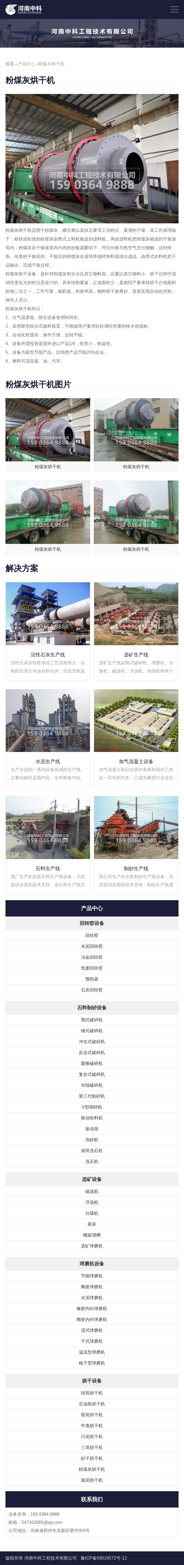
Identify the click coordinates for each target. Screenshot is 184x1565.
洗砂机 (91, 1139)
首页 (9, 64)
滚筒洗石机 (92, 1150)
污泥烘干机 (92, 1436)
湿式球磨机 (92, 1330)
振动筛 (91, 1128)
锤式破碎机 (92, 1030)
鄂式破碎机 (92, 1020)
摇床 (91, 1224)
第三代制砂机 (92, 1096)
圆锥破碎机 (92, 1063)
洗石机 (91, 1161)
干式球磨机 (92, 1341)
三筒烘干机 (92, 1447)
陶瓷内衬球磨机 (92, 1319)
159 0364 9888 (45, 1514)
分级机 (91, 1213)
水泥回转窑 (92, 946)
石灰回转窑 (92, 990)
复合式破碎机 (92, 1074)
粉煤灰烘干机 (92, 1469)
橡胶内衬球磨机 (92, 1308)
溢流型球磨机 (92, 1352)
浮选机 (91, 1202)
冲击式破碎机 (92, 1041)
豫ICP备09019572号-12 (104, 1558)
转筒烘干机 (92, 1393)
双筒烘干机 (92, 1414)
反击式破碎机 (92, 1052)
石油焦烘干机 (92, 1404)
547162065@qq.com (42, 1522)
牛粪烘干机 (92, 1425)
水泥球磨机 (92, 1297)
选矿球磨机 (92, 1246)
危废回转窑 (92, 968)
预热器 (91, 979)
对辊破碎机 (92, 1085)
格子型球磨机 (92, 1363)
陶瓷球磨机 (92, 1286)
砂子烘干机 (92, 1458)
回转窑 (91, 935)
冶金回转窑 (92, 957)
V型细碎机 (92, 1107)
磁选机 (91, 1191)
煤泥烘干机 (92, 1480)
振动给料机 (92, 1118)
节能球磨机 (92, 1276)
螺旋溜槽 (92, 1235)
